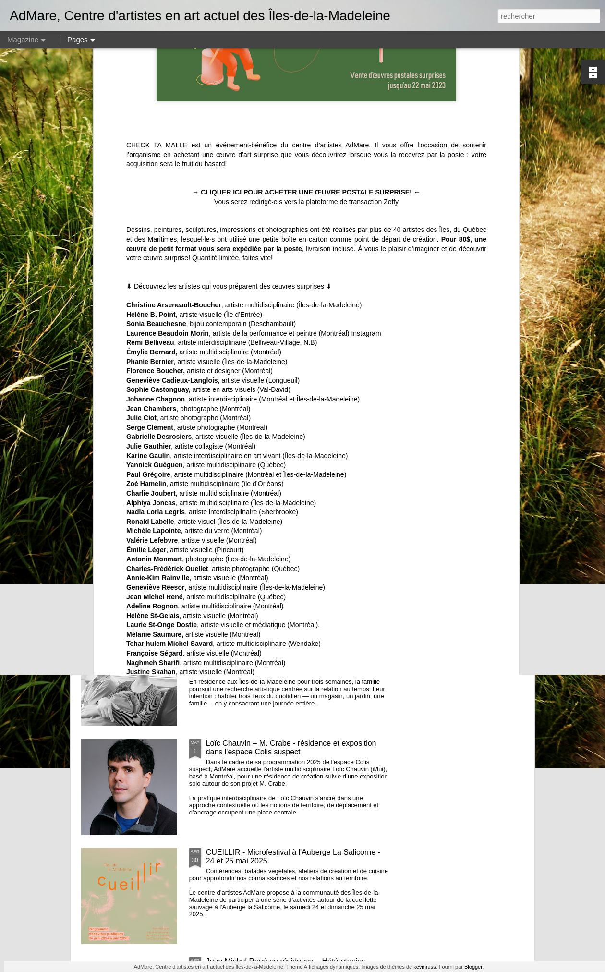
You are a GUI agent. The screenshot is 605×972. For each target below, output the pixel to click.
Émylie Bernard (151, 166)
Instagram (366, 147)
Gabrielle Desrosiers (159, 251)
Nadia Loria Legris (155, 325)
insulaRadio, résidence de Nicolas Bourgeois (282, 525)
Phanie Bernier (150, 175)
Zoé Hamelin (146, 297)
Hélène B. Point (151, 128)
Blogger (473, 967)
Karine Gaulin (148, 269)
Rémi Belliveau (150, 156)
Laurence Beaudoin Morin (167, 147)
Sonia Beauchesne (156, 137)
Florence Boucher (154, 184)
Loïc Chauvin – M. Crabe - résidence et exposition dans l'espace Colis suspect (291, 747)
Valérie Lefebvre (152, 354)
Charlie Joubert (151, 307)
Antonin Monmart (154, 373)
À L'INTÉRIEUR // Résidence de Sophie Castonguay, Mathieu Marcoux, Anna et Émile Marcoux (296, 638)
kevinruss (424, 967)
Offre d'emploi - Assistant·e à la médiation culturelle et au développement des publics (297, 420)
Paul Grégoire (148, 288)
